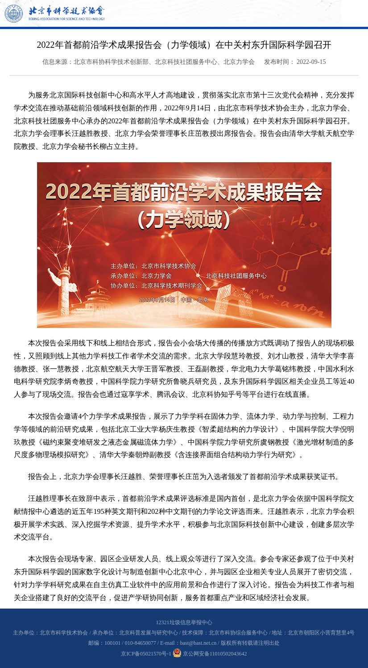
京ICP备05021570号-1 (146, 654)
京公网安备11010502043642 (210, 654)
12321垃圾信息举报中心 (184, 622)
